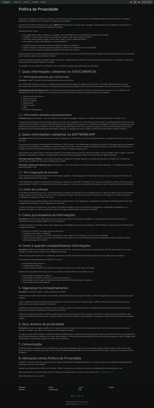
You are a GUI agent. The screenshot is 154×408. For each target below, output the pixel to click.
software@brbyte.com (105, 372)
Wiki (80, 390)
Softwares (22, 387)
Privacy (51, 387)
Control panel (146, 2)
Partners (35, 2)
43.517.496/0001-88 (83, 404)
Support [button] (26, 2)
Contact (43, 2)
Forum (81, 387)
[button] (18, 2)
